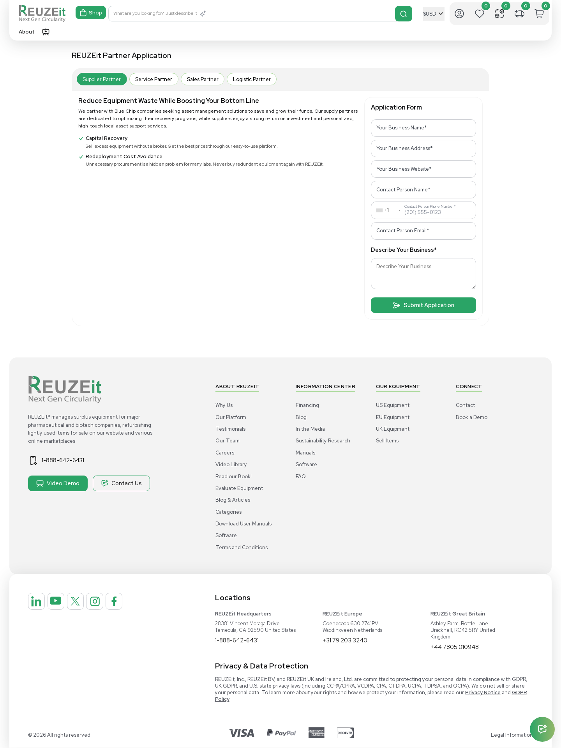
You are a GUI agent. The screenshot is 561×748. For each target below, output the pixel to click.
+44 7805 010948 (456, 647)
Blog (301, 417)
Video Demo (57, 483)
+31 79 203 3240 (346, 641)
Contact (465, 405)
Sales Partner (203, 79)
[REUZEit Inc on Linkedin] (39, 604)
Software (226, 535)
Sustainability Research (323, 440)
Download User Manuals (243, 523)
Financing (307, 405)
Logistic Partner (252, 79)
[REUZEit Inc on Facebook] (139, 604)
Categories (228, 512)
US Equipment (392, 405)
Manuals (305, 452)
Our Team (227, 440)
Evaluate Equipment (239, 488)
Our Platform (230, 417)
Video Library (231, 464)
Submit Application (423, 305)
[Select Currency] (434, 14)
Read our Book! (233, 476)
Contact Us (121, 483)
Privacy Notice (483, 693)
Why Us (224, 405)
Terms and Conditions (241, 547)
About (27, 31)
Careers (224, 452)
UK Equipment (392, 429)
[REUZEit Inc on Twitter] (89, 604)
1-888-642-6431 (69, 460)
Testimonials (230, 429)
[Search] (404, 13)
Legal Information (512, 735)
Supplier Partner (102, 79)
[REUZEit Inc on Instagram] (114, 604)
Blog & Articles (232, 500)
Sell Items (387, 440)
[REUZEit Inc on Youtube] (64, 604)
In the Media (310, 429)
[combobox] (386, 210)
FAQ (301, 476)
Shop (91, 14)
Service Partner (153, 79)
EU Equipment (392, 417)
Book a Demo (471, 417)
